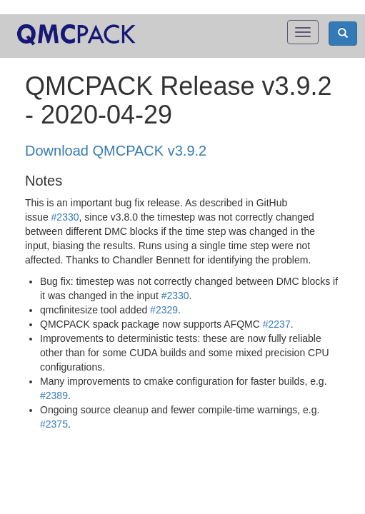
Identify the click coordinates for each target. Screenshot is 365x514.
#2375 (54, 424)
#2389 (54, 395)
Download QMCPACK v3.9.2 (115, 150)
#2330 (65, 217)
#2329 (164, 310)
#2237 (277, 324)
